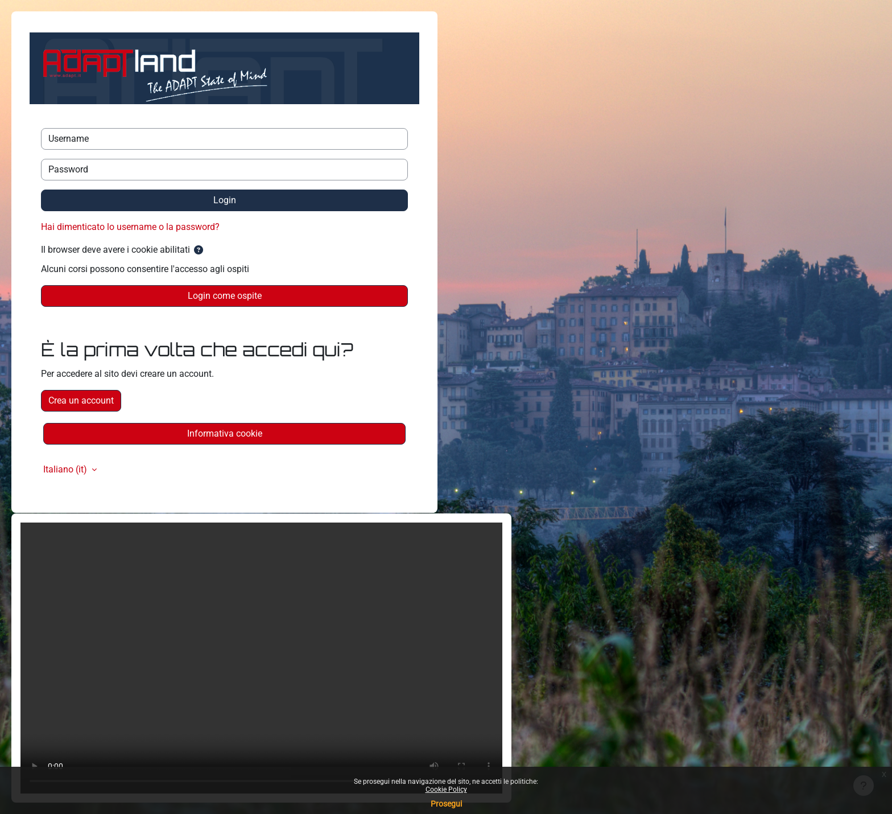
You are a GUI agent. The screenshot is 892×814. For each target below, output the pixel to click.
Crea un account (81, 400)
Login (224, 200)
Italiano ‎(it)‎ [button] (66, 469)
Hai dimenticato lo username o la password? (130, 226)
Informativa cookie (224, 433)
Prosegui (446, 803)
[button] (198, 250)
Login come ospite (225, 295)
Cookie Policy (446, 790)
